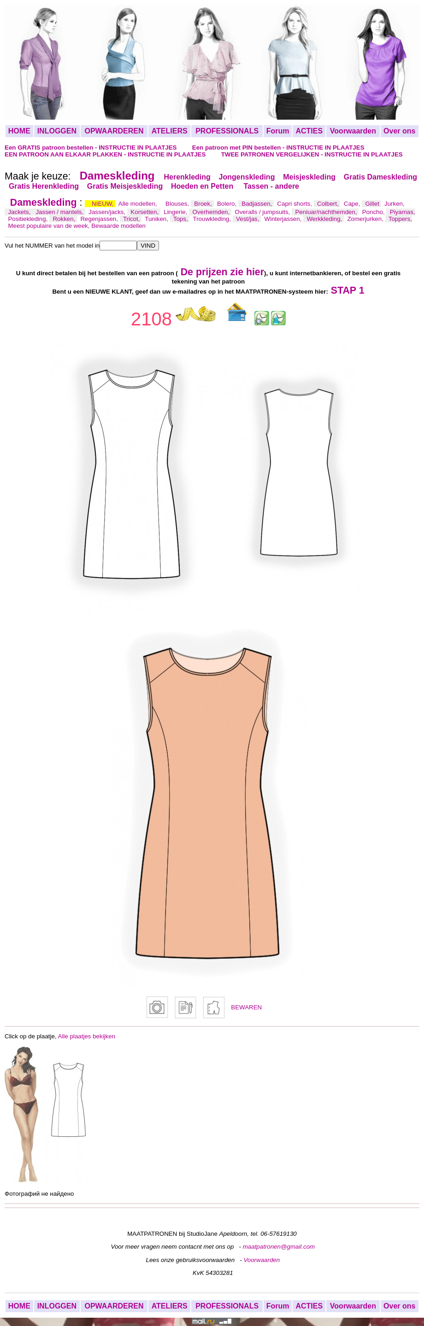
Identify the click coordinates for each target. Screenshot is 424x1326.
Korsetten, (145, 211)
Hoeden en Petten (203, 186)
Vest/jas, (248, 218)
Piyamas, (402, 211)
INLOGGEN (57, 131)
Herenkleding (187, 177)
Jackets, (20, 211)
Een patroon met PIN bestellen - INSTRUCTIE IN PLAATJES (278, 147)
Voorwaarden (353, 131)
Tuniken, (157, 218)
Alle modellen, (138, 203)
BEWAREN (246, 1007)
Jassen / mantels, (60, 211)
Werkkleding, (325, 218)
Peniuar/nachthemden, (327, 211)
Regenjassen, (99, 218)
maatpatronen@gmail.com (279, 1246)
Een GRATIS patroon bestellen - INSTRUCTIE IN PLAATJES (91, 147)
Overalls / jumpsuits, (263, 211)
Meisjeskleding (309, 177)
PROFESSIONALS (227, 131)
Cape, (353, 203)
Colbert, (328, 203)
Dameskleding (117, 175)
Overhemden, (211, 211)
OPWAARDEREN (113, 131)
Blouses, (178, 203)
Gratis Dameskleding (380, 177)
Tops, (181, 218)
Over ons (399, 131)
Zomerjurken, (366, 218)
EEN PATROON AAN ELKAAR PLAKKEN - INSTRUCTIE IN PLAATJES (106, 154)
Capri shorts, (295, 203)
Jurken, (394, 203)
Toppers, (400, 218)
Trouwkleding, (213, 218)
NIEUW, (103, 203)
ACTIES (309, 131)
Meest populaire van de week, (49, 225)
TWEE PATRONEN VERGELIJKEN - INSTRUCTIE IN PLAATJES (312, 154)
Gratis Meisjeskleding (125, 186)
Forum (277, 131)
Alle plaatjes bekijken (86, 1036)
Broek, (203, 203)
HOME (19, 131)
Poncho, (374, 211)
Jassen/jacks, (107, 211)
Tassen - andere (271, 186)
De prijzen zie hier (222, 272)
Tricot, (132, 218)
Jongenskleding (247, 177)
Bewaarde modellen (118, 225)
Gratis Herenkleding (44, 186)
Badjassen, (257, 203)
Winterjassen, (284, 218)
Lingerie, (176, 211)
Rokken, (65, 218)
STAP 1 (348, 290)
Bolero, (227, 203)
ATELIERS (170, 131)
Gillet (373, 203)
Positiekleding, (28, 218)
